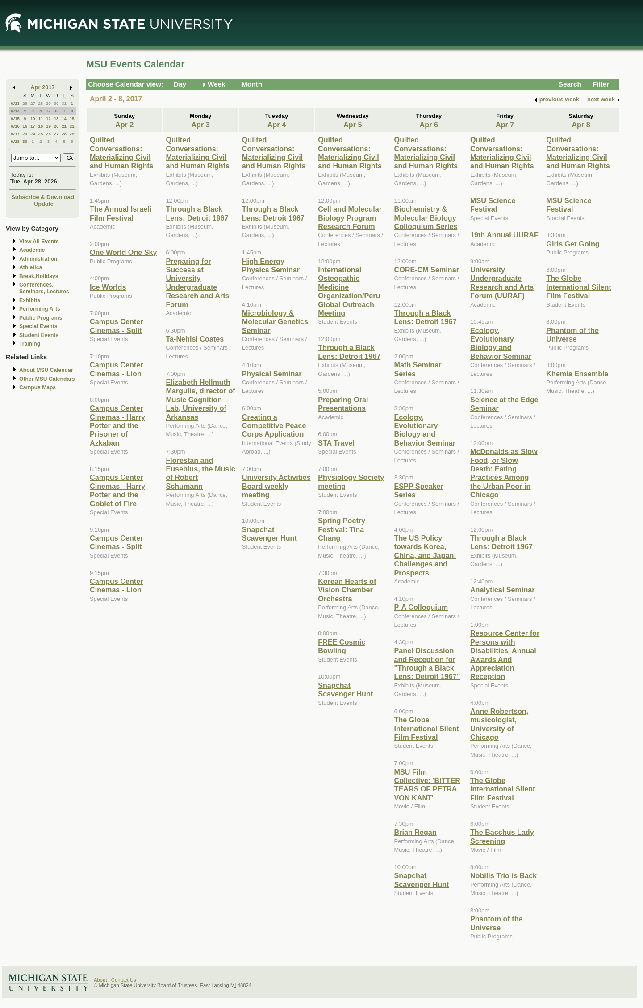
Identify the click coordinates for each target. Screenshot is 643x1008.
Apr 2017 (42, 87)
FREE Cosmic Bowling (341, 646)
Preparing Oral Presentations (343, 404)
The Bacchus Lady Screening (502, 836)
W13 (15, 103)
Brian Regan (415, 832)
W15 (15, 118)
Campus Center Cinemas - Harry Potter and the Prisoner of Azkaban (117, 425)
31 (64, 103)
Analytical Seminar (502, 590)
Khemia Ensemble (577, 374)
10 (32, 118)
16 (24, 126)
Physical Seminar (272, 374)
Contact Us (123, 980)
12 (48, 118)
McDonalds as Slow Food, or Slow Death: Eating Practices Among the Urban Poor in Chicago (504, 473)
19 (48, 126)
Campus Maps (37, 387)
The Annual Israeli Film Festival (121, 213)
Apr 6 (429, 125)
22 (72, 126)
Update (44, 203)
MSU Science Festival (492, 204)
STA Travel (336, 443)
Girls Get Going (572, 244)
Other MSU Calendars (47, 379)
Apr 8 (581, 125)
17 (32, 126)
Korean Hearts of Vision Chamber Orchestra (347, 590)
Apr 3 (200, 125)
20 (56, 126)
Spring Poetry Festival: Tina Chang (341, 529)
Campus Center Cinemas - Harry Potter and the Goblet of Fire (117, 490)
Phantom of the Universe (496, 923)
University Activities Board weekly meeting (276, 486)
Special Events (38, 326)
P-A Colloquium (421, 607)
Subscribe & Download (42, 197)
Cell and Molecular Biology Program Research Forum (350, 217)
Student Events (38, 335)
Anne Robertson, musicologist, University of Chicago (499, 724)
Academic (32, 250)
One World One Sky (123, 252)
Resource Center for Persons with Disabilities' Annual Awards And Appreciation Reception (504, 654)
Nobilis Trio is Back (503, 875)
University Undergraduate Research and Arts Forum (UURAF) (502, 283)
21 (64, 126)
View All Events (39, 241)
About (100, 980)
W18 (15, 141)
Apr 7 (505, 125)
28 (40, 103)
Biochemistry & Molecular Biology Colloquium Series (426, 217)
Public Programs (40, 318)
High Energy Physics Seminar (271, 265)
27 (32, 103)
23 (24, 133)
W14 (15, 110)
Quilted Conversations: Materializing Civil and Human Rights (122, 153)
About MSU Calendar (46, 370)
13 (56, 118)
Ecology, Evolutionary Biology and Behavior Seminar (424, 430)
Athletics (30, 267)
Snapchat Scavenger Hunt (269, 533)
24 (32, 133)
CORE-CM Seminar (426, 270)
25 (40, 133)
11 (40, 118)
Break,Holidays (38, 276)
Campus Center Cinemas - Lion (116, 369)
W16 (15, 126)
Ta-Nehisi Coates (195, 339)
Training (29, 344)
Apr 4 (276, 125)
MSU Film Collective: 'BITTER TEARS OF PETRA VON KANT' (427, 785)
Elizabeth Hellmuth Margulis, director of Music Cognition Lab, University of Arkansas (200, 399)
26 (24, 103)
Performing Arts (39, 309)
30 (56, 103)
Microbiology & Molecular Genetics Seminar (275, 321)
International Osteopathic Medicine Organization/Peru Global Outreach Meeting (349, 291)
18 (40, 126)
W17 (15, 133)
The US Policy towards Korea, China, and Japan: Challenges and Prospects (425, 555)
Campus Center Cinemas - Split (116, 325)
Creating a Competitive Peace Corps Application (274, 425)
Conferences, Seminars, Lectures (44, 288)
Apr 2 (124, 125)
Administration (38, 259)
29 (48, 103)
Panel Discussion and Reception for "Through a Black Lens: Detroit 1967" (427, 663)
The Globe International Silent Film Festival (426, 728)
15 (72, 118)
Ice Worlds (108, 287)
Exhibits (29, 300)
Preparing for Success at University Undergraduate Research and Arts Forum (197, 282)
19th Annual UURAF (504, 235)
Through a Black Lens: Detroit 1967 (197, 213)
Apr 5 (352, 125)
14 (64, 118)
